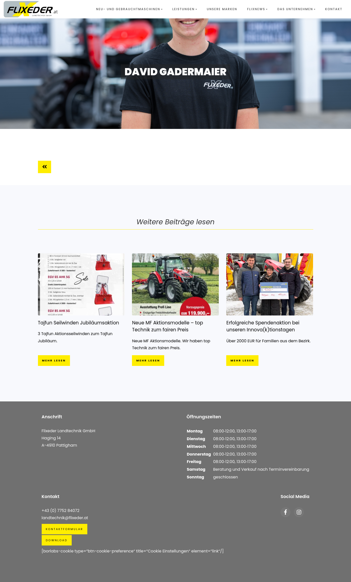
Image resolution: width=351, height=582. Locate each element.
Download (56, 540)
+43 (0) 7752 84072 (61, 510)
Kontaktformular (64, 529)
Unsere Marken (222, 9)
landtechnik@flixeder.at (65, 518)
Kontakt (333, 9)
